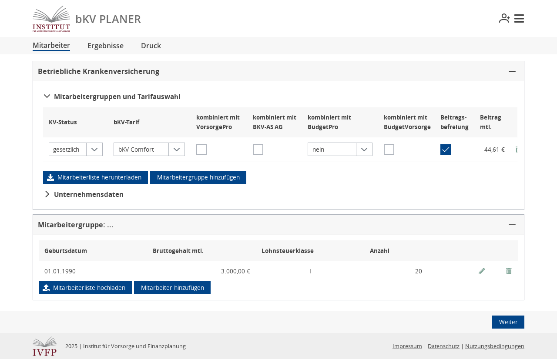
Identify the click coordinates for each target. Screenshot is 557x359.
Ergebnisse (105, 45)
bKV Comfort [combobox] (136, 149)
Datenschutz (444, 346)
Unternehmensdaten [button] (84, 194)
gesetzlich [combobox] (66, 149)
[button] (278, 71)
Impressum (407, 346)
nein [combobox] (318, 149)
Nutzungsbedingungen (494, 346)
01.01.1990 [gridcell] (60, 271)
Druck (151, 45)
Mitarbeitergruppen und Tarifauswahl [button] (112, 96)
